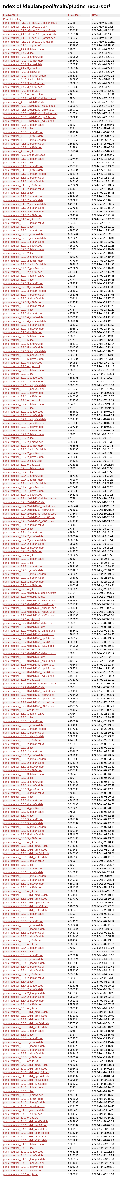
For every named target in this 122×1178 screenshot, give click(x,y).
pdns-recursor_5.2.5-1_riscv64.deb (23, 581)
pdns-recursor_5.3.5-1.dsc (18, 1034)
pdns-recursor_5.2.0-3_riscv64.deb (23, 298)
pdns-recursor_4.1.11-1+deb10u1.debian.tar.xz (30, 22)
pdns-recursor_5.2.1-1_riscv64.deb (23, 392)
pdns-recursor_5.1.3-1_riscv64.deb (23, 181)
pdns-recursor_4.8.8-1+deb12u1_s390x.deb (28, 121)
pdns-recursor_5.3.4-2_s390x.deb (22, 1004)
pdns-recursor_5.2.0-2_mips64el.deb (24, 264)
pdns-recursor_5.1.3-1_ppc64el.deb (24, 177)
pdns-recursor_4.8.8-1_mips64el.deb (24, 140)
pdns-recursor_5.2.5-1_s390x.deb (22, 585)
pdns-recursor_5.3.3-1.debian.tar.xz (23, 913)
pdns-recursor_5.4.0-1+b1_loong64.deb (26, 1072)
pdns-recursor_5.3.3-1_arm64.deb (23, 925)
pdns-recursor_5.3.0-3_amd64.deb (23, 781)
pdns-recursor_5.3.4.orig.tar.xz (20, 1008)
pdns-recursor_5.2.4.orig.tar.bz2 (21, 555)
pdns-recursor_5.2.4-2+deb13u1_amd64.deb (29, 506)
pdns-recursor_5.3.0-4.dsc (18, 796)
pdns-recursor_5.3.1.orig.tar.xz (20, 891)
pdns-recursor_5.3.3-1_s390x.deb (22, 940)
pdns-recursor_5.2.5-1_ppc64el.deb (24, 577)
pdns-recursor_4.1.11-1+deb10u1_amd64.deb (29, 30)
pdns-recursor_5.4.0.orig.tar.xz (20, 1117)
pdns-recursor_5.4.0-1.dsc (18, 1091)
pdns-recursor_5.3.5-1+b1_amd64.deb (25, 1012)
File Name (9, 15)
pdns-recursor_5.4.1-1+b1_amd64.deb (25, 1121)
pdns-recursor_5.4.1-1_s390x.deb (22, 1170)
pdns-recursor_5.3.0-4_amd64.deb (23, 800)
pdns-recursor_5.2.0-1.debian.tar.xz (23, 223)
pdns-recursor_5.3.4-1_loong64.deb (24, 963)
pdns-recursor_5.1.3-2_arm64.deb (23, 200)
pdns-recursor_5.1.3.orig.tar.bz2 (21, 219)
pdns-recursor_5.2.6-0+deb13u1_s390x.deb (28, 615)
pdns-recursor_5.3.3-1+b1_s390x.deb (25, 910)
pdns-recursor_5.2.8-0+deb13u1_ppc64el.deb (29, 668)
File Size (73, 15)
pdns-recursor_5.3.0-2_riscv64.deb (23, 766)
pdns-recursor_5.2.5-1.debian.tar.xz (23, 558)
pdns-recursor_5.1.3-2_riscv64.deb (23, 211)
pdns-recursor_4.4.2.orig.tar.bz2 (21, 90)
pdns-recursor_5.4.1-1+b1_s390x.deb (25, 1140)
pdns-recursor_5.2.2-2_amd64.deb (23, 442)
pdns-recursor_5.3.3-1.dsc (18, 917)
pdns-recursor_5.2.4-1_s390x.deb (22, 494)
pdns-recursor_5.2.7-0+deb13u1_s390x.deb (28, 645)
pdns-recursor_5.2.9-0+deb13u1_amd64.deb (29, 691)
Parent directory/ (12, 19)
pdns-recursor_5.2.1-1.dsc (18, 374)
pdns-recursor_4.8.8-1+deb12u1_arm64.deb (28, 109)
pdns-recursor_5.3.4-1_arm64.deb (23, 959)
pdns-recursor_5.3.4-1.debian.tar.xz (23, 947)
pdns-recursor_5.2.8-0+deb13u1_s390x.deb (28, 676)
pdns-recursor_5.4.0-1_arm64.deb (23, 1098)
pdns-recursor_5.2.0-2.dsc (18, 253)
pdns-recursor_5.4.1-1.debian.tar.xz (23, 1144)
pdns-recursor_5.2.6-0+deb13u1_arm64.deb (28, 604)
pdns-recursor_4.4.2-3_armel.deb (22, 64)
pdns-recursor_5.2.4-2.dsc (18, 528)
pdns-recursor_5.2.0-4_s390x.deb (22, 332)
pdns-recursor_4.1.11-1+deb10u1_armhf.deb (29, 38)
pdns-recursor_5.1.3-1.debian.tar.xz (23, 158)
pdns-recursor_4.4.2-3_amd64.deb (23, 57)
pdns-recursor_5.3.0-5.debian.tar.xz (23, 812)
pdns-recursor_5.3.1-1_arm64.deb (23, 872)
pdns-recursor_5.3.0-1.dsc (18, 717)
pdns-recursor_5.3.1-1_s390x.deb (22, 887)
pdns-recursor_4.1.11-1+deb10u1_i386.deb (28, 41)
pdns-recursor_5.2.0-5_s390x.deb (22, 362)
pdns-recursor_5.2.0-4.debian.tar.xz (23, 306)
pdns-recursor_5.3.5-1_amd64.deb (23, 1038)
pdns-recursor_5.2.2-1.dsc (18, 408)
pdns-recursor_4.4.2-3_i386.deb (21, 72)
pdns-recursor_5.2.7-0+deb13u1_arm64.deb (28, 634)
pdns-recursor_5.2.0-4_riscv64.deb (23, 328)
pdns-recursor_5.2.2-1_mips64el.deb (24, 419)
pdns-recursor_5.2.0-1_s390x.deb (22, 245)
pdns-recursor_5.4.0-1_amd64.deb (23, 1095)
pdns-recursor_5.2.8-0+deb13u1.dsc (24, 657)
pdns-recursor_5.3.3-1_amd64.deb (23, 921)
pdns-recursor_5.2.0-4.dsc (18, 309)
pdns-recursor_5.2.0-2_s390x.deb (22, 272)
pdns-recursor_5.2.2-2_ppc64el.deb (24, 453)
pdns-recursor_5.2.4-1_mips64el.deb (24, 483)
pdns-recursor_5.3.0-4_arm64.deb (23, 804)
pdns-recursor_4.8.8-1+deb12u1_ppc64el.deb (29, 117)
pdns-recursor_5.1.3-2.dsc (18, 192)
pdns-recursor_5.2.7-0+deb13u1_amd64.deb (29, 630)
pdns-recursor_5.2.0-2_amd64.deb (23, 256)
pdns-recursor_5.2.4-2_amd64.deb (23, 532)
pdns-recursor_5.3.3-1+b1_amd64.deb (25, 895)
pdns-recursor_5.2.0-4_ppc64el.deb (24, 325)
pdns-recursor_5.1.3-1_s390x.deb (22, 185)
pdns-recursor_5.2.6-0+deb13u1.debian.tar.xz (29, 593)
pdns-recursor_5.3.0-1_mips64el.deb (24, 728)
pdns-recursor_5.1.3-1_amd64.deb (23, 166)
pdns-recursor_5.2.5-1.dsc (18, 562)
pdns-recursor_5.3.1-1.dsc (18, 864)
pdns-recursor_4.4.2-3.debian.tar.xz (23, 49)
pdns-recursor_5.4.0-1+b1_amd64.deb (25, 1065)
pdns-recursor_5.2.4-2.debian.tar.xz (23, 525)
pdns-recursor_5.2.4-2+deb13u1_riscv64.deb (29, 517)
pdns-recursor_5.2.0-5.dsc (18, 340)
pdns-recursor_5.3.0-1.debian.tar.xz (23, 713)
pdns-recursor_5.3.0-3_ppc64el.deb (24, 789)
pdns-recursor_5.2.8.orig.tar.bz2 (21, 679)
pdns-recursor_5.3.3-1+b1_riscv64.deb (25, 906)
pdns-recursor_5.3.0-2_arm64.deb (23, 755)
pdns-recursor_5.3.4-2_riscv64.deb (23, 1000)
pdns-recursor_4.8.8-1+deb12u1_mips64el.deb (30, 113)
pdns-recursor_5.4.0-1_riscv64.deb (23, 1110)
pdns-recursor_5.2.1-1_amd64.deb (23, 377)
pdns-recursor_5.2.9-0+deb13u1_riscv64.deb (29, 702)
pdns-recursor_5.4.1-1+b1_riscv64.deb (25, 1136)
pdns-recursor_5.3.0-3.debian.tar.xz (23, 774)
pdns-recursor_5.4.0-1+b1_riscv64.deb (25, 1080)
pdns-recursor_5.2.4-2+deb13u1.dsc (24, 502)
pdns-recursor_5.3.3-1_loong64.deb (24, 929)
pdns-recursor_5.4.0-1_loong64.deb (24, 1102)
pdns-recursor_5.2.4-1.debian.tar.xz (23, 468)
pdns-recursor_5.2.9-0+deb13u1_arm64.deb (28, 694)
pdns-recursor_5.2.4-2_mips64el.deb (24, 540)
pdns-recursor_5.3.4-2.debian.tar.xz (23, 978)
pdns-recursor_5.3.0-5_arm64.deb (23, 823)
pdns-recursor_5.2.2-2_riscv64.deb (23, 457)
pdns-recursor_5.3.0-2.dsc (18, 747)
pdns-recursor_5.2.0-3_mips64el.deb (24, 290)
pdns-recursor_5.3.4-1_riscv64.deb (23, 970)
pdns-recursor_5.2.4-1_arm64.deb (23, 479)
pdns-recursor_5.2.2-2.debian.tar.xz (23, 434)
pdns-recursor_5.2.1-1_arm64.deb (23, 381)
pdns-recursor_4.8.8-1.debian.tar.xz (23, 124)
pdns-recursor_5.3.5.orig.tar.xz (20, 1061)
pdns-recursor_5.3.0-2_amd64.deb (23, 751)
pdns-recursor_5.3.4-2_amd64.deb (23, 985)
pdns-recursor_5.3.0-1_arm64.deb (23, 725)
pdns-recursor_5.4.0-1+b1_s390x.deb (25, 1083)
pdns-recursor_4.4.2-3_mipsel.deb (23, 79)
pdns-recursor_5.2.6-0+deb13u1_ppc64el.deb (29, 608)
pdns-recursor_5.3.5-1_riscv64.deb (23, 1053)
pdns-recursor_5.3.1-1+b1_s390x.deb (25, 857)
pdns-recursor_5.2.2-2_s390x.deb (22, 460)
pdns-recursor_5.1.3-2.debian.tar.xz (23, 189)
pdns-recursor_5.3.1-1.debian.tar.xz (23, 861)
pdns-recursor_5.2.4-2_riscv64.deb (23, 547)
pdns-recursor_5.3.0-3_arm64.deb (23, 785)
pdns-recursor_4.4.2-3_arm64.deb (23, 60)
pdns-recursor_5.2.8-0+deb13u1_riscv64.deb (29, 672)
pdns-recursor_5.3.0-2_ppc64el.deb (24, 763)
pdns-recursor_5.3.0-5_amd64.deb (23, 819)
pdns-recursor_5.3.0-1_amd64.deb (23, 721)
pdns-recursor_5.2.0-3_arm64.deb (23, 287)
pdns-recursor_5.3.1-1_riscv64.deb (23, 883)
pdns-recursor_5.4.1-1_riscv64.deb (23, 1166)
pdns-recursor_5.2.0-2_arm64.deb (23, 260)
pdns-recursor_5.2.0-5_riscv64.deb (23, 359)
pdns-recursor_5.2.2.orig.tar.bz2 (21, 464)
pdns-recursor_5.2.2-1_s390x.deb (22, 430)
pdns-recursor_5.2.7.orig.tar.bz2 (21, 649)
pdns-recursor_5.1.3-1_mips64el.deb (24, 173)
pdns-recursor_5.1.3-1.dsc (18, 162)
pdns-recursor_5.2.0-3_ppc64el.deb (24, 294)
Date (95, 15)
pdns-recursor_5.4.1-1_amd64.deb (23, 1151)
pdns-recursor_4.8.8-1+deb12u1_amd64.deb (29, 106)
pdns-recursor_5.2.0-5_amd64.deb (23, 343)
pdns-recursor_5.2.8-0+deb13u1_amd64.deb (29, 661)
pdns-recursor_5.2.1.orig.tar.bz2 (21, 400)
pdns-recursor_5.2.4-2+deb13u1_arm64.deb (28, 509)
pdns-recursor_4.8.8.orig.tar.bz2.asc (24, 155)
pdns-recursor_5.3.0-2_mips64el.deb (24, 759)
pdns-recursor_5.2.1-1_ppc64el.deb (24, 389)
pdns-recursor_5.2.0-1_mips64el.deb (24, 238)
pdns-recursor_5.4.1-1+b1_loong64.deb (26, 1129)
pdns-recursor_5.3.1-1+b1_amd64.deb (25, 846)
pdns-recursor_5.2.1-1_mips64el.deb (24, 385)
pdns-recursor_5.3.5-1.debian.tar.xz (23, 1031)
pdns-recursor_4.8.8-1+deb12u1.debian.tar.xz (29, 98)
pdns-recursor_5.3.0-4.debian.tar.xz (23, 793)
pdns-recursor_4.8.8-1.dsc (18, 128)
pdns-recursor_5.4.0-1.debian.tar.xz (23, 1087)
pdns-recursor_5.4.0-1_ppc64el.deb (24, 1106)
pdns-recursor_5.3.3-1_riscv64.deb (23, 936)
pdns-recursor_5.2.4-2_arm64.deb (23, 536)
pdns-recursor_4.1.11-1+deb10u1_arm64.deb (29, 34)
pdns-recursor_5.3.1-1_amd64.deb (23, 868)
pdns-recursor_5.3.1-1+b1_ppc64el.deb (26, 853)
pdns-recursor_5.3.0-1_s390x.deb (22, 740)
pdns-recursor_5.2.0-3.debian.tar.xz (23, 275)
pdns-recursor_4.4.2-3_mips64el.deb (24, 75)
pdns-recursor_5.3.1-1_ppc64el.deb (24, 879)
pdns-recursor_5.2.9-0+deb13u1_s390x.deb (28, 706)
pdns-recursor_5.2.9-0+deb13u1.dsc (24, 687)
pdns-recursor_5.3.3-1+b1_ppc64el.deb (26, 902)
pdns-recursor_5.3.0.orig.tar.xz (20, 842)
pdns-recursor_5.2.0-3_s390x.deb (22, 302)
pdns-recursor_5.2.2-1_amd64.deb (23, 411)
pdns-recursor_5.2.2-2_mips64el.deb (24, 449)
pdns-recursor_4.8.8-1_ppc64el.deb (24, 143)
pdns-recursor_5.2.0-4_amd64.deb (23, 313)
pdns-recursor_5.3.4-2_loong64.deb (24, 993)
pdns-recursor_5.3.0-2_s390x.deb (22, 770)
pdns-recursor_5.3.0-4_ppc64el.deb (24, 808)
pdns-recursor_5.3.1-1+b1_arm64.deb (25, 849)
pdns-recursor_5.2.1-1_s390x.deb (22, 396)
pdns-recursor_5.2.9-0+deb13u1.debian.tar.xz (29, 683)
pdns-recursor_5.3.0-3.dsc (18, 777)
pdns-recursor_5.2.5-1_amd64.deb (23, 566)
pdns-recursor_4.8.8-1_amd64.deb (23, 132)
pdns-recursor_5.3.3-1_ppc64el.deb (24, 932)
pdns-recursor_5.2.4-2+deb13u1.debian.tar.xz (29, 498)
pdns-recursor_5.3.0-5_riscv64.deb (23, 834)
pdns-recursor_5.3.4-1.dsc (18, 951)
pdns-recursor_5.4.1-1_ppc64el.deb (24, 1163)
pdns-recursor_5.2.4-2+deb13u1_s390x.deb (28, 521)
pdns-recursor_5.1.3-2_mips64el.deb (24, 204)
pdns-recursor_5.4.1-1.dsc (18, 1148)
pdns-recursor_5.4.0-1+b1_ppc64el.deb (26, 1076)
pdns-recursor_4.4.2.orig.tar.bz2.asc (24, 94)
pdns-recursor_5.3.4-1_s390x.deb (22, 974)
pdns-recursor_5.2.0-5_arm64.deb (23, 347)
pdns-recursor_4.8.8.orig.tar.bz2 (21, 151)
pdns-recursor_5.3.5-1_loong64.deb (24, 1046)
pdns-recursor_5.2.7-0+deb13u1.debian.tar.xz (29, 623)
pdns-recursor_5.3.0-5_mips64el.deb (24, 827)
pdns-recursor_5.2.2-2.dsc (18, 438)
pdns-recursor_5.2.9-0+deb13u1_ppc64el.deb (29, 698)
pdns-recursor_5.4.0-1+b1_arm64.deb (25, 1068)
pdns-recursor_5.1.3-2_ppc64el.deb (24, 207)
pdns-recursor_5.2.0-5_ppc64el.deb (24, 355)
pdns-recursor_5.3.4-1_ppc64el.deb (24, 966)
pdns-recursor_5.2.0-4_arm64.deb (23, 317)
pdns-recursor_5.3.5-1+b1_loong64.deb (26, 1019)
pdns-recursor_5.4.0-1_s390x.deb (22, 1114)
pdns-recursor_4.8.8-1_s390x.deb (22, 147)
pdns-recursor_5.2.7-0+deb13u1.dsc (24, 627)
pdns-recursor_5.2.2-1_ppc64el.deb (24, 423)
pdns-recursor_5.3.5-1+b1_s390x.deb (25, 1027)
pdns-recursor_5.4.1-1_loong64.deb (24, 1159)
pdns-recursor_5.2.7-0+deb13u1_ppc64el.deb (29, 638)
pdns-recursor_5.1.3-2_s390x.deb (22, 215)
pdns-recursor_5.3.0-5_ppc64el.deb (24, 830)
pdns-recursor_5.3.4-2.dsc (18, 981)
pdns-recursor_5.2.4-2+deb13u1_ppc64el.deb (29, 513)
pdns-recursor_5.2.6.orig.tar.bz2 (21, 619)
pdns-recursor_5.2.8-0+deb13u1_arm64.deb (28, 664)
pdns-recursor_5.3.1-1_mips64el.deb (24, 876)
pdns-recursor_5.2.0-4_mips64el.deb (24, 321)
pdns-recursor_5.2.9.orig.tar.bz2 (21, 710)
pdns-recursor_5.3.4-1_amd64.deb (23, 955)
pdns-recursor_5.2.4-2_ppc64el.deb (24, 544)
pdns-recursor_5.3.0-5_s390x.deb (22, 838)
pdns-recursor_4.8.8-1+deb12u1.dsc (24, 102)
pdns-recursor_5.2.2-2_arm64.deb (23, 445)
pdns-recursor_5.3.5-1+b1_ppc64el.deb (26, 1023)
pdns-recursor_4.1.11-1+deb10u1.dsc (25, 26)
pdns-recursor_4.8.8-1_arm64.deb (23, 136)
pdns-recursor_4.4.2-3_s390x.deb (22, 87)
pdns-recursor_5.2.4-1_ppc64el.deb (24, 487)
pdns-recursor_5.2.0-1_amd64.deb (23, 230)
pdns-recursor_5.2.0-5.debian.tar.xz (23, 336)
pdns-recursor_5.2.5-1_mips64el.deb (24, 574)
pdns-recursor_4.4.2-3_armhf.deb (22, 68)
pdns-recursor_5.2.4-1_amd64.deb (23, 475)
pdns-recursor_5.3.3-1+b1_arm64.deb (25, 898)
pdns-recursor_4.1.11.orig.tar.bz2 (22, 45)
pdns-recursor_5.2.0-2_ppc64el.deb (24, 268)
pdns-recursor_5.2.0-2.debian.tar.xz (23, 249)
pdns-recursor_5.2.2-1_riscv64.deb (23, 426)
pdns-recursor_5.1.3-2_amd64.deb (23, 196)
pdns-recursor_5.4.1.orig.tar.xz (20, 1174)
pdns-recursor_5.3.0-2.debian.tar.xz (23, 744)
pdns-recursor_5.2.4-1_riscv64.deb (23, 491)
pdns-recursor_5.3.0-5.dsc (18, 815)
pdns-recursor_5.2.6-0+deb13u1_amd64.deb (29, 600)
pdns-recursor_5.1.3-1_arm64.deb (23, 170)
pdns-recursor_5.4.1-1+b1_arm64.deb (25, 1125)
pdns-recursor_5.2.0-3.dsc (18, 279)
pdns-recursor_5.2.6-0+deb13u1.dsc (24, 596)
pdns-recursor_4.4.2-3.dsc (18, 53)
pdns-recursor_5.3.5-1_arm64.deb (23, 1042)
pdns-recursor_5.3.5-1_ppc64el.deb (24, 1049)
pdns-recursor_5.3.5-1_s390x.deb (22, 1057)
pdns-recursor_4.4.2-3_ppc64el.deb (24, 83)
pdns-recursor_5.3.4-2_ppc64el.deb (24, 996)
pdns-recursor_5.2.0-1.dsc (18, 226)
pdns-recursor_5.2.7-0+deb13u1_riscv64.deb (29, 642)
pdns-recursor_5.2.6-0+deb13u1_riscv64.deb (29, 611)
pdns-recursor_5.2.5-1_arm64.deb (23, 570)
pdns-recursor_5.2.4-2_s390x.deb (22, 551)
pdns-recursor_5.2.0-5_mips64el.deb (24, 351)
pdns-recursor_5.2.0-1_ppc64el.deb (24, 241)
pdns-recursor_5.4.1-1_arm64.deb (23, 1155)
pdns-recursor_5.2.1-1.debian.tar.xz (23, 370)
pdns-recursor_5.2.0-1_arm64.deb (23, 234)
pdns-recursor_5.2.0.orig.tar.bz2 (21, 366)
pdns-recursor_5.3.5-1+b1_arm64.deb (25, 1015)
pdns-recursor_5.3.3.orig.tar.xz (20, 944)
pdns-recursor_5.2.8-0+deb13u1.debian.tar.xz (29, 653)
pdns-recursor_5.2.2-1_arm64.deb (23, 415)
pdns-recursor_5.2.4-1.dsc (18, 472)
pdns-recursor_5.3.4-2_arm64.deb (23, 989)
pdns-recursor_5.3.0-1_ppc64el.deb (24, 732)
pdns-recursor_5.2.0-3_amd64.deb (23, 283)
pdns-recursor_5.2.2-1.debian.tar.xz (23, 404)
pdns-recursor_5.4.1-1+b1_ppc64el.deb (26, 1132)
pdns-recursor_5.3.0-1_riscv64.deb (23, 736)
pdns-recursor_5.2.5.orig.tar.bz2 (21, 589)
